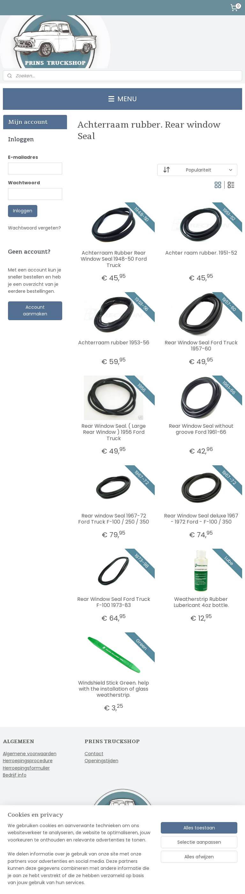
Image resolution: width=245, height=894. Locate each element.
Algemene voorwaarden (29, 753)
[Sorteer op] (197, 170)
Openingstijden (101, 760)
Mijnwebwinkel (199, 882)
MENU (122, 98)
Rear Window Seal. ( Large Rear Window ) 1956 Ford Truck (114, 432)
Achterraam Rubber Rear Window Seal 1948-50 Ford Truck (114, 259)
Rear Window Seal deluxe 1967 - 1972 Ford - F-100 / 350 (201, 519)
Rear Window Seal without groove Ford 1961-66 (201, 429)
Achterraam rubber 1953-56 (113, 343)
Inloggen (22, 211)
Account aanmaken (35, 310)
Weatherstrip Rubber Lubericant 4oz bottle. (201, 602)
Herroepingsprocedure (28, 760)
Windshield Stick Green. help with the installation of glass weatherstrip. (113, 689)
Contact (94, 753)
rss (118, 882)
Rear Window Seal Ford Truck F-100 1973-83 (113, 602)
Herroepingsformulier (26, 768)
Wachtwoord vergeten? (34, 228)
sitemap (104, 882)
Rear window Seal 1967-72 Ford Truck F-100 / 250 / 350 (113, 519)
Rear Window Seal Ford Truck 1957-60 (201, 346)
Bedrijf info (14, 775)
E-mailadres (23, 157)
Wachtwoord (24, 183)
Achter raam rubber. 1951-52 (201, 253)
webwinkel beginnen (142, 882)
